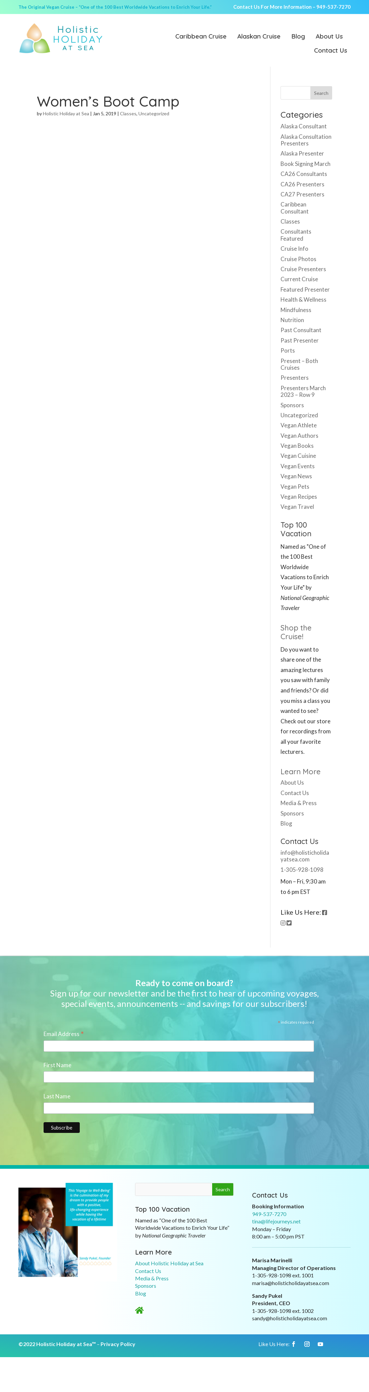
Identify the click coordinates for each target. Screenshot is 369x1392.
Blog (298, 37)
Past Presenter (300, 340)
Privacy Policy (118, 1344)
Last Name (57, 1096)
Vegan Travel (297, 506)
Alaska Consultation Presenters (306, 140)
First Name (57, 1065)
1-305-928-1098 (302, 869)
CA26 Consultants (304, 173)
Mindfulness (296, 309)
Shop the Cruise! (296, 632)
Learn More (301, 771)
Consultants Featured (296, 235)
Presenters (295, 377)
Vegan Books (297, 445)
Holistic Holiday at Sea (66, 113)
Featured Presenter (305, 289)
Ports (288, 350)
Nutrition (292, 319)
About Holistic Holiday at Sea (169, 1263)
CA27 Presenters (302, 194)
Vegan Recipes (299, 496)
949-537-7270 (333, 7)
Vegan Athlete (299, 425)
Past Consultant (301, 330)
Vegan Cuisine (298, 455)
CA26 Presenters (302, 184)
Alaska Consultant (304, 126)
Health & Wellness (303, 299)
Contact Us (330, 51)
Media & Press (299, 802)
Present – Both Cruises (299, 364)
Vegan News (296, 476)
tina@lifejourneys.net (276, 1221)
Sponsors (292, 405)
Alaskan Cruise (259, 37)
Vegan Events (298, 466)
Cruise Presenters (303, 269)
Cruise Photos (298, 258)
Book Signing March (305, 163)
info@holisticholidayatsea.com (305, 856)
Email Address (64, 1034)
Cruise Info (294, 248)
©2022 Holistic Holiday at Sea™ (57, 1344)
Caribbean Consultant (295, 208)
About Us (329, 37)
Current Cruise (299, 279)
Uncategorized (153, 113)
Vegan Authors (299, 435)
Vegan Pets (295, 486)
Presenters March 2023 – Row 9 (303, 391)
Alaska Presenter (302, 153)
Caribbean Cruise (201, 37)
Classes (128, 113)
